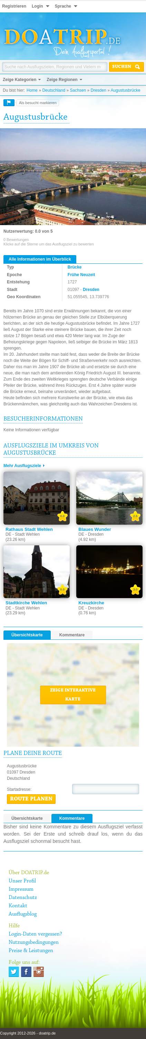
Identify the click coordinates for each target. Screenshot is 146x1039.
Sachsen (78, 90)
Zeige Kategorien (19, 79)
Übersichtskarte (27, 635)
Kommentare (72, 635)
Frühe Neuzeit (81, 274)
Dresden (98, 90)
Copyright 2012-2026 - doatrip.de (28, 1033)
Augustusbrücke (125, 90)
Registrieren (14, 6)
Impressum (21, 889)
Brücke (75, 267)
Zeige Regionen (62, 79)
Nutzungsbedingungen (34, 942)
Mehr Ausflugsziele (22, 465)
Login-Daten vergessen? (35, 934)
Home (32, 90)
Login (37, 6)
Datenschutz (23, 897)
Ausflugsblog (23, 914)
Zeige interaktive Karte (73, 695)
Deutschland (53, 90)
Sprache (63, 6)
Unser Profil (22, 881)
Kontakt (18, 906)
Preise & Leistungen (31, 951)
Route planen (31, 799)
